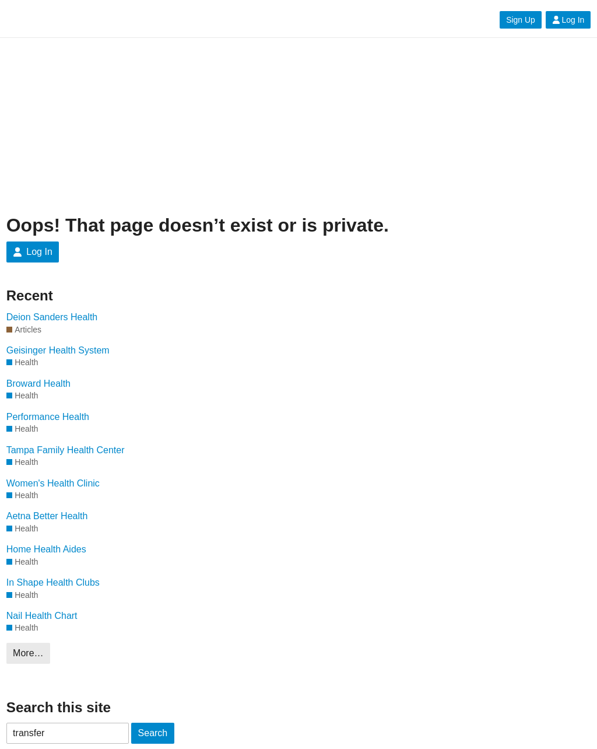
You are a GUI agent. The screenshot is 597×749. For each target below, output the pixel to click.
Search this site (58, 707)
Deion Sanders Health (52, 317)
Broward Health (38, 383)
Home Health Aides (46, 549)
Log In (568, 19)
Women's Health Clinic (53, 483)
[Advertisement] (298, 126)
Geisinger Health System (58, 350)
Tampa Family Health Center (65, 450)
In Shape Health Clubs (53, 582)
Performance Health (47, 417)
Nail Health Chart (42, 616)
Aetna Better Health (47, 516)
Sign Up (520, 19)
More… (28, 653)
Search (153, 733)
